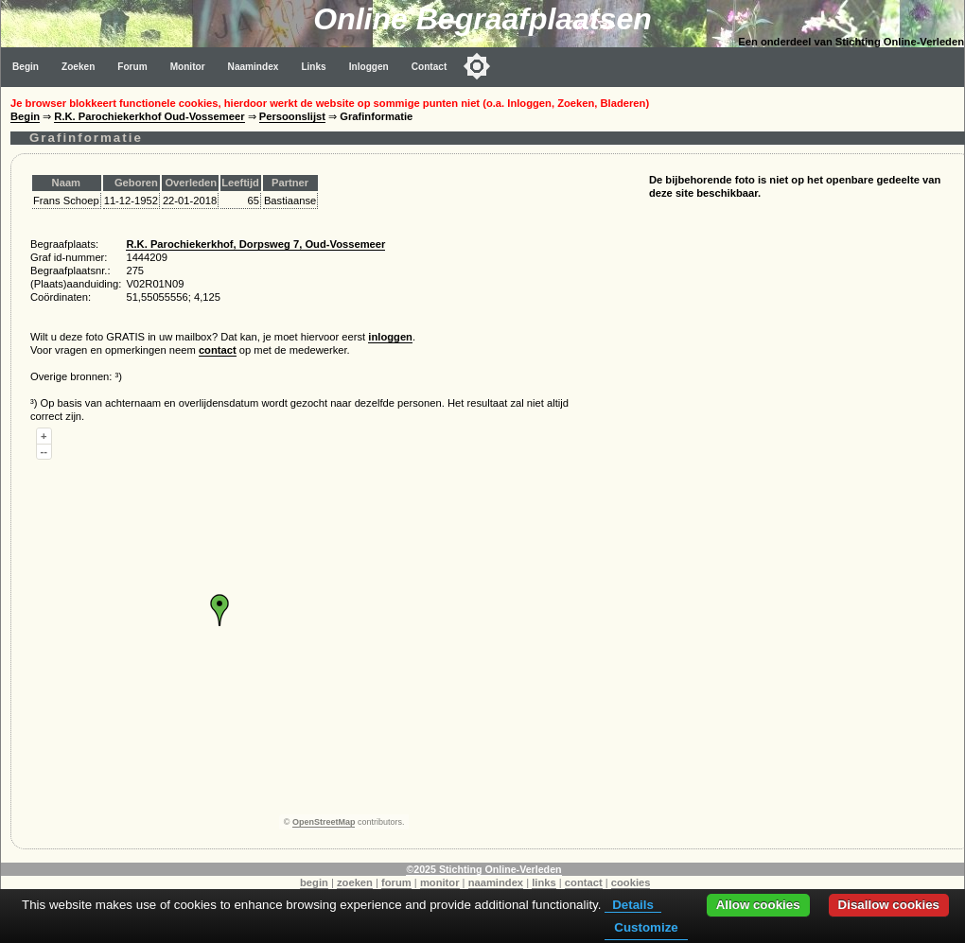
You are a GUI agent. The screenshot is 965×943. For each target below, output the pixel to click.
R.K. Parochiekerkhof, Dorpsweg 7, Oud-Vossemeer (255, 244)
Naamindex (253, 66)
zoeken (355, 882)
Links (313, 66)
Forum (132, 66)
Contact (429, 66)
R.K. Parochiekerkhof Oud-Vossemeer (149, 116)
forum (396, 882)
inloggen (390, 336)
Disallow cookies (888, 905)
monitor (440, 882)
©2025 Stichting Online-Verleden (483, 869)
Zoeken (78, 66)
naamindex (495, 882)
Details (633, 905)
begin (314, 882)
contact (218, 350)
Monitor (187, 66)
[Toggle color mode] (477, 66)
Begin (25, 66)
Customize (645, 927)
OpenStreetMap (324, 822)
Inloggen (369, 66)
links (544, 882)
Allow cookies (758, 905)
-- (44, 451)
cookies (631, 882)
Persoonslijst (292, 116)
